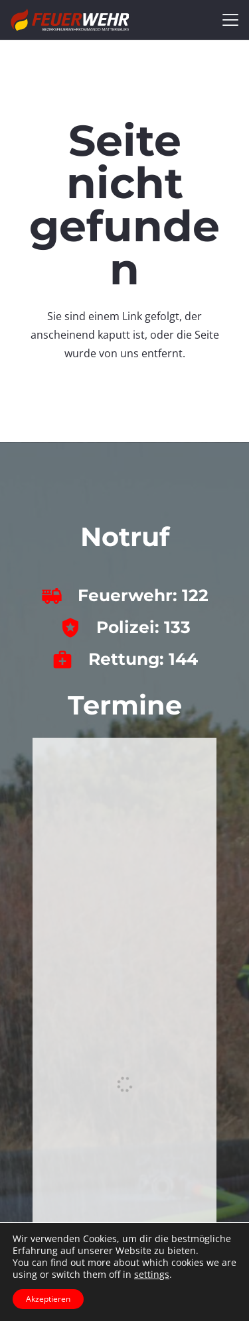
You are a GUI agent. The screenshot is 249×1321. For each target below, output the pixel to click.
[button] (230, 20)
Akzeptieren (48, 1298)
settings (151, 1275)
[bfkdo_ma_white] (70, 20)
